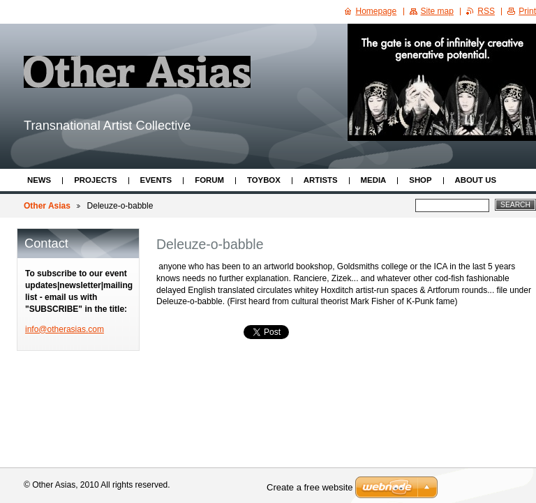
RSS (486, 11)
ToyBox (264, 180)
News (39, 180)
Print (527, 11)
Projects (95, 180)
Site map (437, 11)
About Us (475, 180)
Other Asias (47, 206)
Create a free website (310, 487)
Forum (209, 180)
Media (374, 180)
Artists (321, 180)
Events (156, 180)
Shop (420, 180)
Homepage (376, 11)
